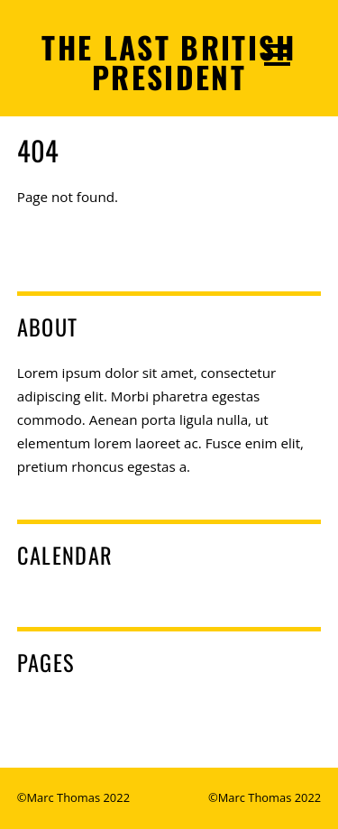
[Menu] (277, 54)
